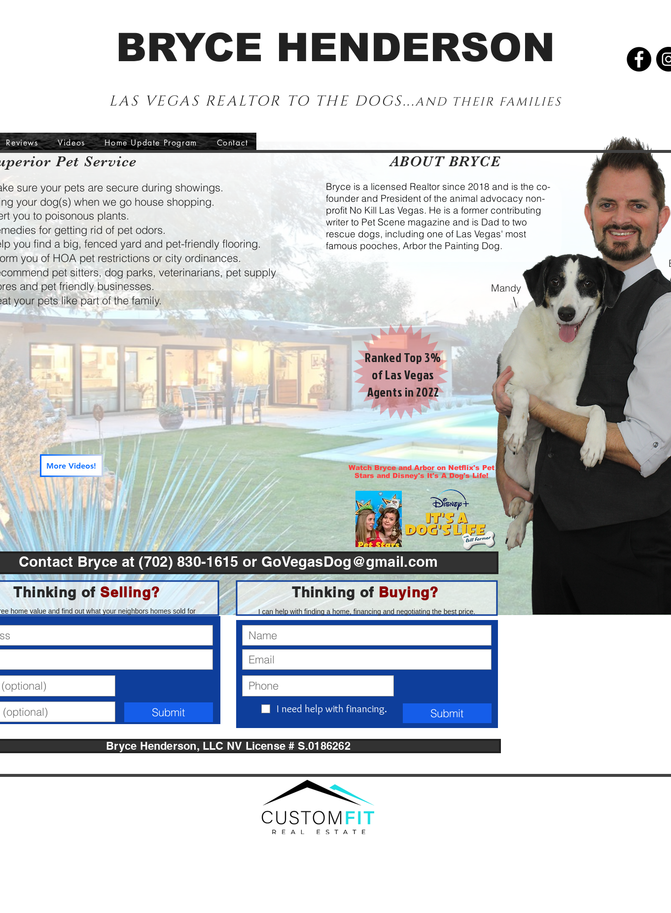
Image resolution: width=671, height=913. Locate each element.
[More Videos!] (71, 465)
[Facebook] (639, 59)
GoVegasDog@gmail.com (349, 561)
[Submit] (168, 712)
